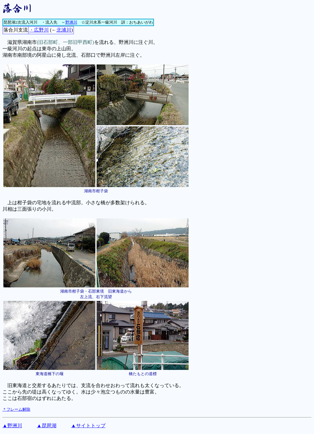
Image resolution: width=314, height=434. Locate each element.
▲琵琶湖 (46, 425)
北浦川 (63, 30)
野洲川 (71, 22)
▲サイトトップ (88, 425)
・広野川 (39, 30)
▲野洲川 (12, 425)
